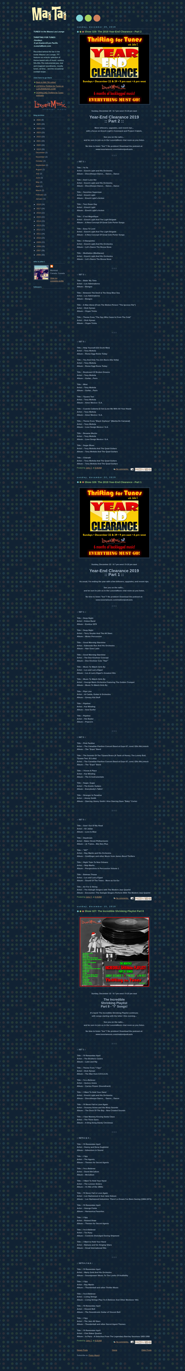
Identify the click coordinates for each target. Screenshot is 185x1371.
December (40, 153)
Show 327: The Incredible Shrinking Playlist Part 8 (114, 911)
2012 (39, 230)
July (38, 174)
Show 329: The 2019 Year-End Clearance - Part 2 (113, 31)
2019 (39, 149)
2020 (39, 145)
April (38, 186)
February (40, 195)
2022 (39, 137)
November (40, 157)
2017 (39, 208)
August (39, 169)
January (39, 199)
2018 (39, 204)
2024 (39, 128)
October (39, 161)
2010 (39, 238)
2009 (39, 242)
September (41, 165)
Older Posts (146, 1350)
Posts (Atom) (94, 1355)
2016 (39, 213)
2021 (39, 141)
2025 (39, 124)
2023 (39, 132)
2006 (39, 255)
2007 (39, 250)
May (38, 182)
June (38, 178)
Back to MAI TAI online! (46, 82)
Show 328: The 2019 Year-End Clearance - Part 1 (113, 482)
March (39, 190)
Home (114, 1350)
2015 (39, 217)
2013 (39, 225)
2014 (39, 221)
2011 (39, 234)
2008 (39, 246)
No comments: (122, 469)
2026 (39, 120)
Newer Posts (82, 1350)
